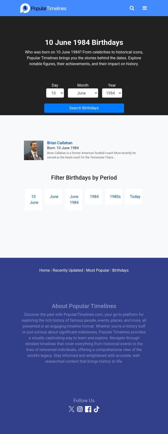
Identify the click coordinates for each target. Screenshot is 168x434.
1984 (94, 196)
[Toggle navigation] (144, 8)
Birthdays (120, 270)
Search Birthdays (84, 108)
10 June (34, 199)
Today (135, 196)
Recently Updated (68, 270)
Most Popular (97, 270)
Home (44, 270)
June (54, 196)
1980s (115, 196)
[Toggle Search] (131, 8)
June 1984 (74, 199)
